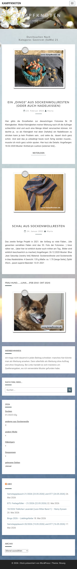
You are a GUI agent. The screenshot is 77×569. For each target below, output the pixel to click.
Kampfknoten (11, 3)
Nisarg (62, 563)
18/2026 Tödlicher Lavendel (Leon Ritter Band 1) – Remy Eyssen (37, 509)
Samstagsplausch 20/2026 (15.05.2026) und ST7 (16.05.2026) (36, 524)
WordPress (45, 563)
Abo (9, 484)
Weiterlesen (39, 153)
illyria (50, 111)
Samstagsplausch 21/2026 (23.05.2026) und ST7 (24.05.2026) (36, 494)
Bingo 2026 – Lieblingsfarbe (20, 518)
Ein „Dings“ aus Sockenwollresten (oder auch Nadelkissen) (38, 103)
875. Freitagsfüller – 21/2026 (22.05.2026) (27, 503)
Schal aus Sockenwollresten (38, 226)
